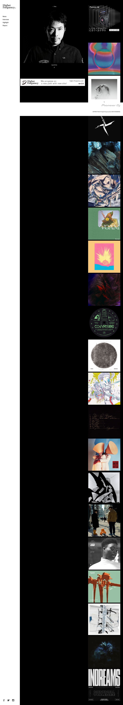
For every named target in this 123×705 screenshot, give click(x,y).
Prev (54, 6)
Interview (6, 19)
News (4, 16)
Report (5, 25)
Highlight (6, 22)
